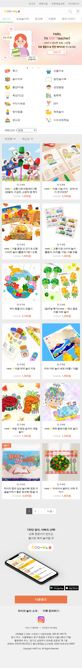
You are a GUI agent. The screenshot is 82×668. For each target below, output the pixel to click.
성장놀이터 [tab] (22, 18)
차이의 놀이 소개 (27, 611)
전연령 (10, 138)
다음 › (50, 511)
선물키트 (59, 71)
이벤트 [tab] (52, 18)
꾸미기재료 (18, 103)
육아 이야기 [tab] (68, 18)
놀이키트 (17, 79)
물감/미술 (18, 87)
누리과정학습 (61, 120)
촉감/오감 (18, 95)
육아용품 (17, 112)
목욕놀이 (59, 112)
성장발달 (59, 87)
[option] (41, 44)
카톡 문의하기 (51, 611)
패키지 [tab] (6, 18)
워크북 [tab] (39, 18)
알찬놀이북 (60, 79)
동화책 (57, 95)
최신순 (27, 138)
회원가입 (43, 3)
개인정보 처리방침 (49, 627)
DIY (56, 103)
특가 (15, 71)
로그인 (32, 3)
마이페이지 (73, 3)
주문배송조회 (58, 3)
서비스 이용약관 (31, 627)
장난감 (16, 120)
